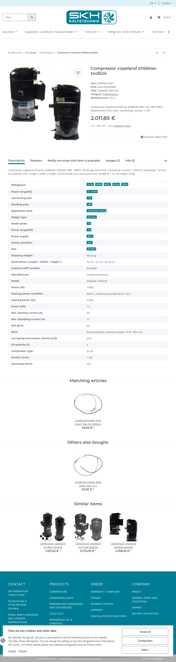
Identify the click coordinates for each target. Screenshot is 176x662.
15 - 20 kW (92, 191)
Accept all (145, 631)
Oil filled (91, 249)
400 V (90, 236)
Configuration (145, 640)
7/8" (89, 198)
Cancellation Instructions (108, 616)
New (90, 242)
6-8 (89, 230)
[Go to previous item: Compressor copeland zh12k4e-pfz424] (157, 52)
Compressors (110, 94)
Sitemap (96, 597)
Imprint (12, 651)
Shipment (97, 610)
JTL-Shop (158, 658)
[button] (151, 17)
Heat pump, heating (97, 210)
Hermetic (92, 217)
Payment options (102, 603)
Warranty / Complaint (105, 591)
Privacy (23, 651)
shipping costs (122, 125)
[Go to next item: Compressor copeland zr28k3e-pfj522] (164, 52)
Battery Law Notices (145, 613)
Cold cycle (57, 613)
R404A (99, 184)
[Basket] (164, 17)
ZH (89, 223)
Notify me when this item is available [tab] (74, 160)
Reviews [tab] (36, 160)
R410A (116, 184)
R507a (124, 184)
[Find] (15, 17)
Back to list (16, 52)
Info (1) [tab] (130, 160)
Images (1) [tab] (113, 160)
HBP (89, 204)
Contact (166, 3)
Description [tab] (16, 160)
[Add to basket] (11, 64)
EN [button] (151, 3)
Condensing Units (61, 597)
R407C (107, 184)
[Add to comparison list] (78, 72)
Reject (145, 649)
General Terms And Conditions (144, 599)
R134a (90, 184)
